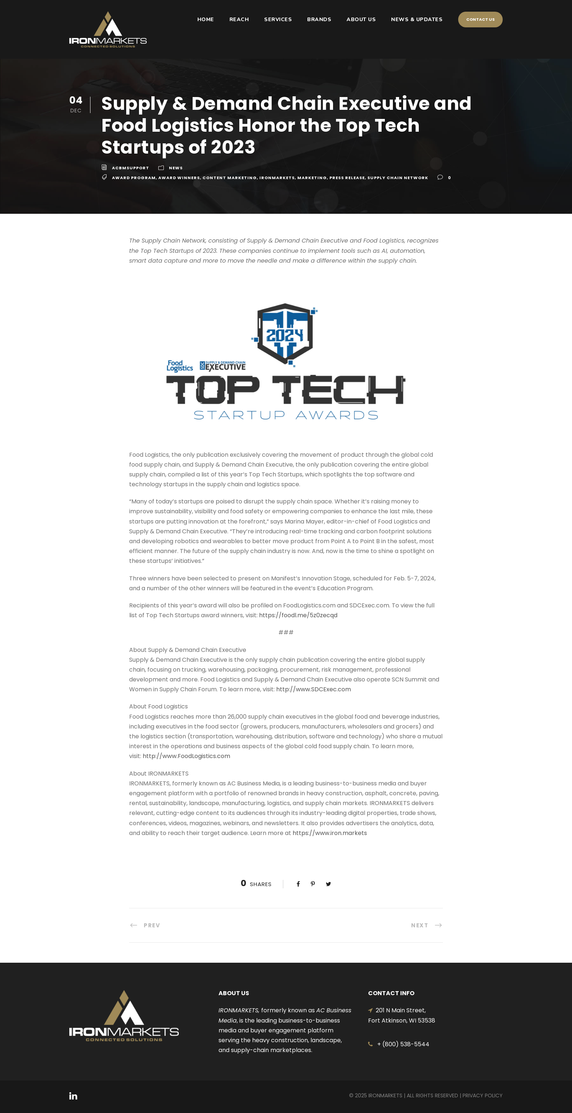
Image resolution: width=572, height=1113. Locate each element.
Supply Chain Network (397, 178)
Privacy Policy (483, 1095)
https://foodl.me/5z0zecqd (298, 615)
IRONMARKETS (277, 178)
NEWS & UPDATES (416, 19)
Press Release (347, 178)
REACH (239, 19)
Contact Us (480, 19)
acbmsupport (130, 168)
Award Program (134, 178)
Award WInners (179, 178)
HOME (205, 19)
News (176, 168)
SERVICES (278, 19)
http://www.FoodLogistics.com (186, 756)
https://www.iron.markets (330, 833)
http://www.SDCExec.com (313, 689)
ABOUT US (361, 19)
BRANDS (319, 19)
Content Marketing (229, 178)
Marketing (312, 178)
